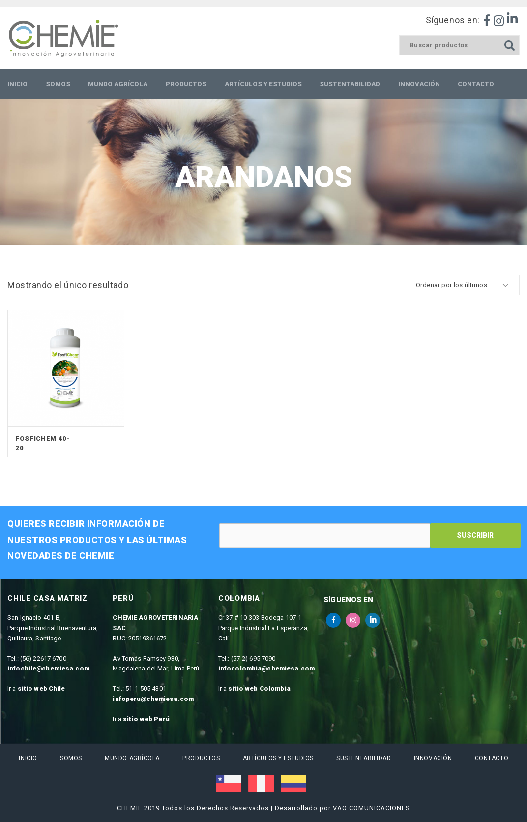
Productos (201, 758)
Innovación (433, 758)
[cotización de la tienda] (463, 285)
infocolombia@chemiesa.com (266, 668)
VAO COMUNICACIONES (371, 808)
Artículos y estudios (277, 758)
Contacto (491, 758)
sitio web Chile (41, 688)
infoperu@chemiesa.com (153, 698)
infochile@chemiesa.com (48, 668)
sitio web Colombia (259, 688)
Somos (71, 758)
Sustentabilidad (363, 758)
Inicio (28, 758)
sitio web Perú (146, 719)
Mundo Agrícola (132, 758)
